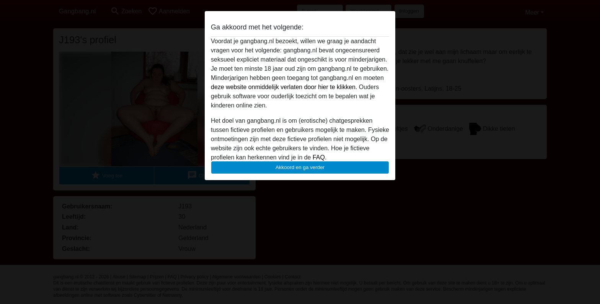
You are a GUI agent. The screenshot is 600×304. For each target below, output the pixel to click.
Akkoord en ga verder (300, 167)
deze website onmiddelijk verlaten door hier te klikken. (284, 87)
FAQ (319, 157)
